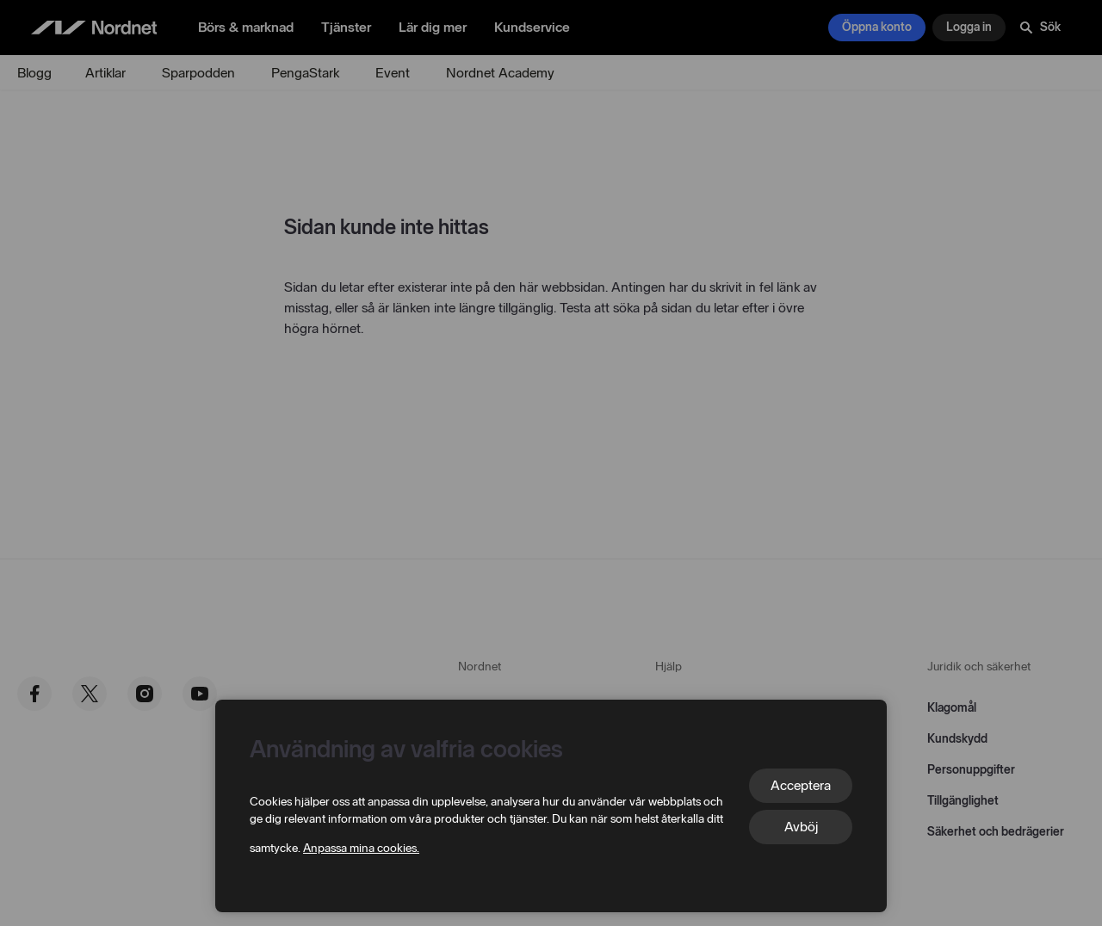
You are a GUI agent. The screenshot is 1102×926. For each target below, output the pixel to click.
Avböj (801, 826)
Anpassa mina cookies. (361, 848)
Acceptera (801, 785)
